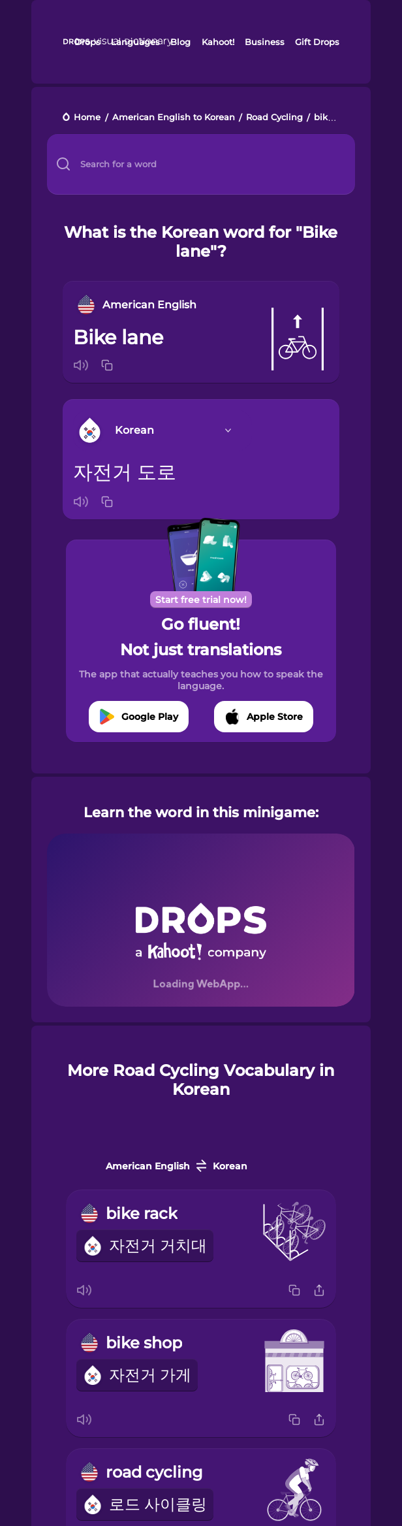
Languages (135, 42)
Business (265, 42)
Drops (87, 42)
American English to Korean (173, 118)
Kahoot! (218, 42)
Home (87, 118)
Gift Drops (317, 42)
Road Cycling (274, 118)
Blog (180, 42)
